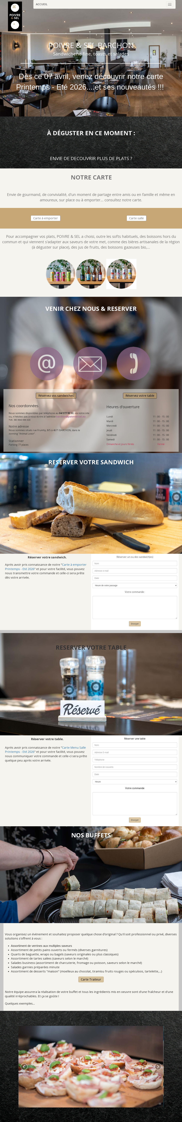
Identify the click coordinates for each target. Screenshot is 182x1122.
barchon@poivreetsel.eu (71, 416)
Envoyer (135, 623)
